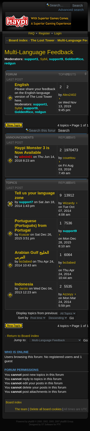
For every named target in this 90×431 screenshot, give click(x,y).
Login (57, 33)
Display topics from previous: (46, 313)
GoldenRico (74, 59)
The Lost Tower (43, 40)
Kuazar (24, 234)
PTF (58, 424)
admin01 (25, 156)
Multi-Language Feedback (38, 52)
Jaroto (23, 288)
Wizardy (69, 203)
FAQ (31, 33)
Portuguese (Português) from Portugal (31, 225)
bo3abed (25, 261)
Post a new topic (13, 125)
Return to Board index (23, 336)
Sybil (43, 59)
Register (44, 33)
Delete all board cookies (45, 409)
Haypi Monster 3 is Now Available (32, 150)
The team (21, 409)
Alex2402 (69, 94)
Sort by (32, 317)
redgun (10, 63)
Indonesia (24, 284)
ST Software (47, 424)
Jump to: (20, 340)
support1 (31, 59)
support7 (26, 202)
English (22, 84)
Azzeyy (68, 294)
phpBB (31, 421)
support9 (56, 59)
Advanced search (71, 9)
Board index (18, 40)
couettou (69, 158)
